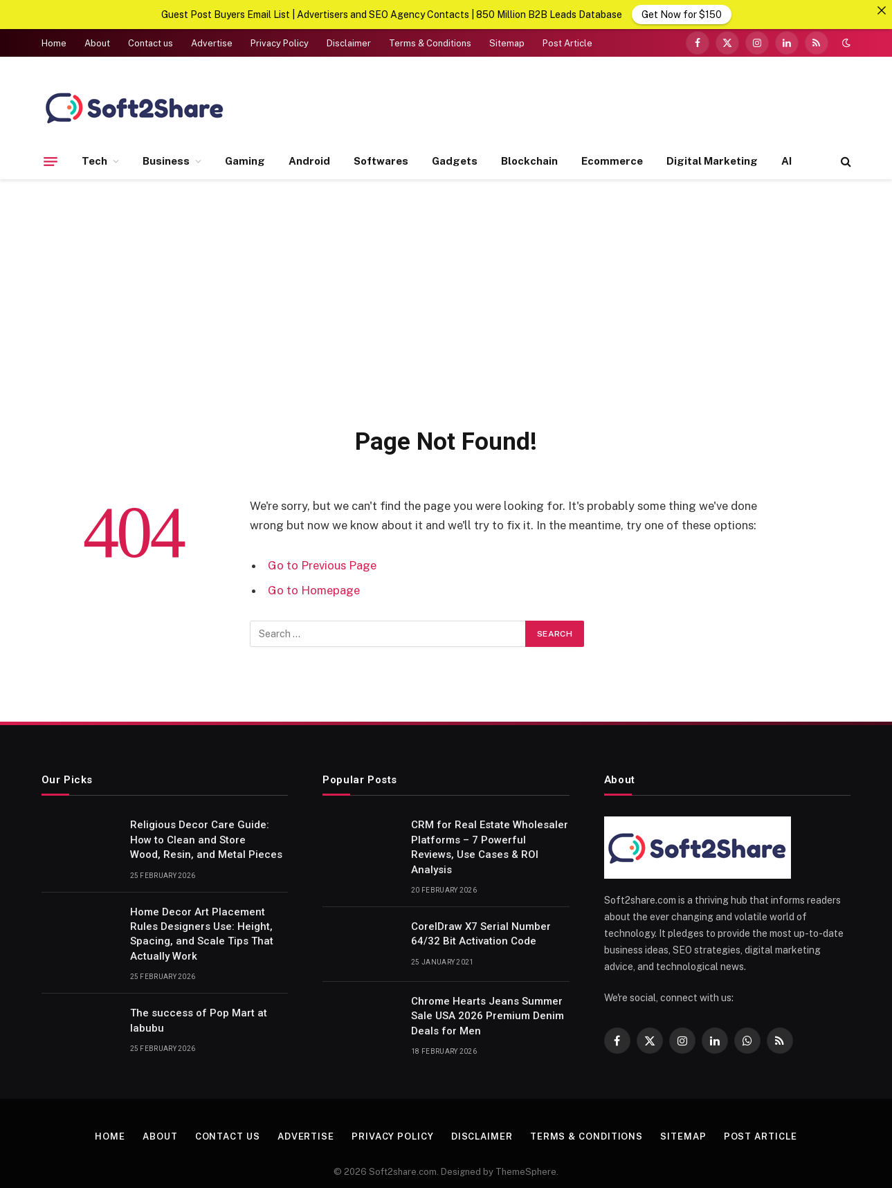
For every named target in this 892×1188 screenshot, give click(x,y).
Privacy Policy (280, 42)
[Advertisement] (446, 299)
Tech (94, 160)
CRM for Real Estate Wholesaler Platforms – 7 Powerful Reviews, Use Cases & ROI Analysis (489, 846)
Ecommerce (612, 160)
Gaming (245, 160)
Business (166, 160)
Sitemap (507, 42)
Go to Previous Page (322, 565)
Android (309, 160)
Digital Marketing (712, 160)
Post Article (567, 42)
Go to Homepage (314, 589)
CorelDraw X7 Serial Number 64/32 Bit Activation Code (481, 933)
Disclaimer (349, 42)
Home (54, 42)
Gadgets (454, 160)
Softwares (381, 160)
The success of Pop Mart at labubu (198, 1019)
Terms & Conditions (430, 42)
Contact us (150, 42)
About (97, 42)
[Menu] (50, 160)
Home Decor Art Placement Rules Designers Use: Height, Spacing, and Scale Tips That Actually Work (201, 933)
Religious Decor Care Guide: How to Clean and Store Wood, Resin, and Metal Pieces (207, 839)
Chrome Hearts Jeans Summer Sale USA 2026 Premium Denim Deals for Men (487, 1015)
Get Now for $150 (681, 14)
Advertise (212, 42)
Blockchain (529, 160)
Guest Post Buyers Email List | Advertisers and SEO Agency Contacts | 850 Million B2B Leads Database (391, 14)
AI (786, 160)
